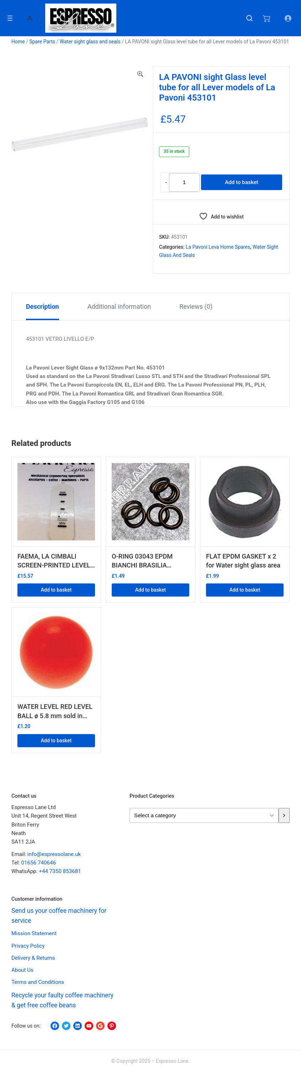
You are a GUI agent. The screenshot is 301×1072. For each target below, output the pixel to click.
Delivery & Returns (33, 958)
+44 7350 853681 (60, 871)
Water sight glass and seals (90, 41)
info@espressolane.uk (54, 854)
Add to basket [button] (56, 590)
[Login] (30, 18)
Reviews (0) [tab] (195, 306)
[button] (140, 74)
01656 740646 (38, 863)
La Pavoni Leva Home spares (218, 247)
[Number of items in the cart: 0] (266, 18)
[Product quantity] (184, 182)
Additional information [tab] (119, 306)
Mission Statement (34, 933)
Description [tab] (42, 306)
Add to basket (241, 182)
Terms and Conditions (37, 982)
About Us (22, 970)
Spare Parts (42, 41)
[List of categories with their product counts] (204, 815)
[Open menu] (10, 18)
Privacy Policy (28, 946)
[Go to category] (284, 815)
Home (18, 41)
